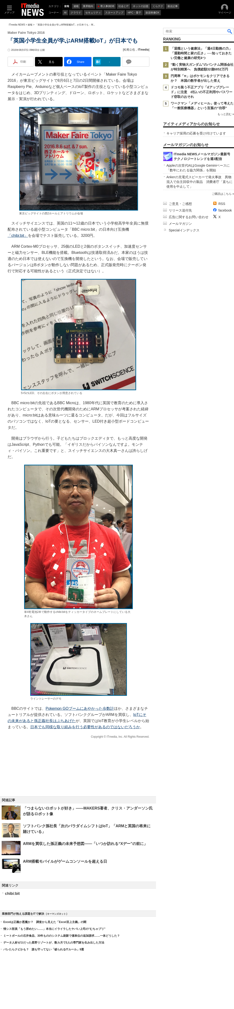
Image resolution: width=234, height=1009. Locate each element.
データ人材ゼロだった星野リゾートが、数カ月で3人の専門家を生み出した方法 (53, 942)
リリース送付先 (180, 210)
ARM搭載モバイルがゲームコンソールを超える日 (65, 861)
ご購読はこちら (222, 193)
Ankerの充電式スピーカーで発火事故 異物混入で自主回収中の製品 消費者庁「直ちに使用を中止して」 (199, 181)
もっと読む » (225, 114)
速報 (30, 24)
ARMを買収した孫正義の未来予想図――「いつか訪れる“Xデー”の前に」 (85, 844)
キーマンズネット (56, 914)
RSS (221, 204)
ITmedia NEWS (17, 24)
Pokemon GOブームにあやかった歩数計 (80, 708)
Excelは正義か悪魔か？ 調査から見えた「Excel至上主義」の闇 (44, 922)
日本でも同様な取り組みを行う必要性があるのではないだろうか (85, 727)
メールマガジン (180, 223)
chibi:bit (12, 894)
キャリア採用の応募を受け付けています (196, 133)
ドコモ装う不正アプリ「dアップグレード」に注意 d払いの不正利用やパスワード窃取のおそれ (201, 92)
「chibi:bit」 (18, 236)
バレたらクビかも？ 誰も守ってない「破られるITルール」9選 (43, 949)
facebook (225, 210)
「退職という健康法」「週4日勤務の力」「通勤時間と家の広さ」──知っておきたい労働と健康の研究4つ (201, 53)
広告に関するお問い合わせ (188, 217)
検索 (230, 31)
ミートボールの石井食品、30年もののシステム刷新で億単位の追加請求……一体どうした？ (61, 935)
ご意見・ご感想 (180, 204)
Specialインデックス (184, 230)
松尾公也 (129, 49)
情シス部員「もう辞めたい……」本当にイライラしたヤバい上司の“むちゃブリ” (54, 929)
